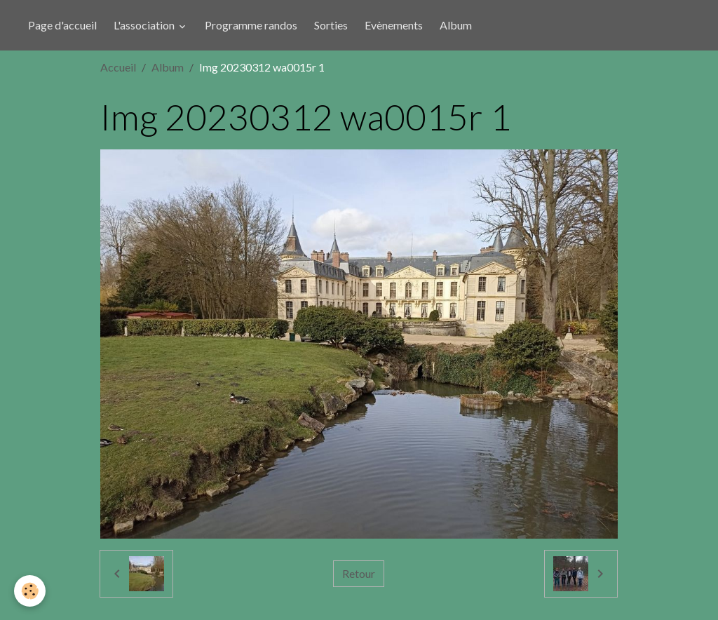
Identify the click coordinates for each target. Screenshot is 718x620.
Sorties (331, 25)
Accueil (118, 67)
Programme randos (251, 25)
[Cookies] (30, 591)
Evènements (394, 25)
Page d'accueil (62, 25)
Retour (358, 573)
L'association (145, 25)
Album (456, 25)
